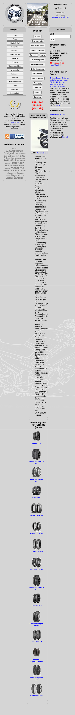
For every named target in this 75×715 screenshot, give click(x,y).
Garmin (21, 160)
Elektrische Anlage (37, 50)
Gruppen (7, 163)
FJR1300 (20, 156)
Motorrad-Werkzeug (57, 114)
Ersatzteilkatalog (37, 78)
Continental (22, 153)
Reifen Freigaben (37, 69)
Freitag (17, 158)
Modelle (37, 36)
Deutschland (9, 156)
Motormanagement (37, 60)
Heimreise (11, 165)
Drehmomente (37, 41)
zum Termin (55, 65)
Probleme (37, 83)
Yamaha (18, 177)
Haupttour (17, 162)
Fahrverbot (9, 158)
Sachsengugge (11, 173)
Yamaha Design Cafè (44, 153)
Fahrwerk (33, 55)
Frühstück (10, 160)
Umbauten (37, 88)
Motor (43, 55)
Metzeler (7, 168)
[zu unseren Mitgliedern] (60, 17)
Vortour (9, 178)
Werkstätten (37, 74)
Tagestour (17, 175)
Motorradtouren (11, 170)
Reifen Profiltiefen (37, 64)
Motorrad (17, 168)
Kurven (20, 166)
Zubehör (37, 92)
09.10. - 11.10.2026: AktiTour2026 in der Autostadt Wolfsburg (57, 84)
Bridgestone (11, 153)
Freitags (22, 158)
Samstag (20, 173)
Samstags (7, 175)
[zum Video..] (15, 122)
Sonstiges (37, 97)
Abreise (14, 149)
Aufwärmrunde (14, 151)
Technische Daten (37, 46)
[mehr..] (59, 105)
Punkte (23, 171)
